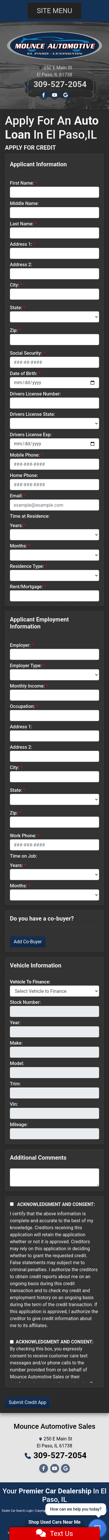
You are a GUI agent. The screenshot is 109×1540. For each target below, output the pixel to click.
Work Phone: (23, 835)
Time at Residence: (30, 516)
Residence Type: (27, 566)
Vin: (14, 1104)
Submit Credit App (27, 1402)
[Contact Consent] (12, 1342)
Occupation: (22, 706)
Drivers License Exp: (31, 434)
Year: (15, 1022)
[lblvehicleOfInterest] (54, 991)
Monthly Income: (27, 686)
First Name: (22, 183)
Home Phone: (24, 475)
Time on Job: (23, 856)
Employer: (20, 645)
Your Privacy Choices (88, 1510)
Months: (18, 546)
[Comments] (54, 1177)
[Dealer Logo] (54, 45)
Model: (17, 1063)
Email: (16, 496)
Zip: (14, 330)
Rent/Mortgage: (26, 586)
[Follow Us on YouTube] (54, 95)
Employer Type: (26, 665)
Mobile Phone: (25, 455)
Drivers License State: (32, 414)
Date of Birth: (23, 373)
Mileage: (19, 1124)
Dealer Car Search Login (17, 1510)
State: (16, 307)
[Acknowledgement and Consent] (12, 1204)
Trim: (15, 1084)
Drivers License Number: (35, 394)
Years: (16, 525)
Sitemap (62, 1510)
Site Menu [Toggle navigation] (54, 11)
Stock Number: (25, 1002)
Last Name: (22, 224)
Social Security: (26, 353)
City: (14, 285)
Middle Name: (24, 203)
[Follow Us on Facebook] (43, 95)
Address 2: (21, 264)
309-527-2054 (60, 84)
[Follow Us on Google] (65, 95)
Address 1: (21, 244)
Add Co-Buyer (28, 941)
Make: (16, 1043)
